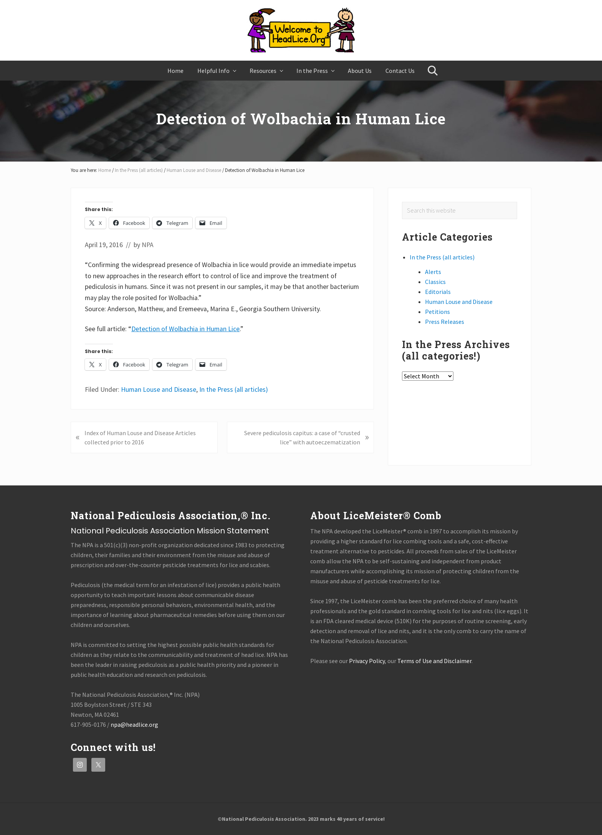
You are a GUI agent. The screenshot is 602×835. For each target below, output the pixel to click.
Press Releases (444, 321)
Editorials (438, 291)
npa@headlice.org (134, 724)
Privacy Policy (367, 661)
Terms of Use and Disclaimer (434, 661)
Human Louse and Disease (158, 389)
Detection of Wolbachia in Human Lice (185, 329)
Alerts (433, 272)
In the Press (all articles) (233, 389)
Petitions (437, 311)
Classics (435, 281)
